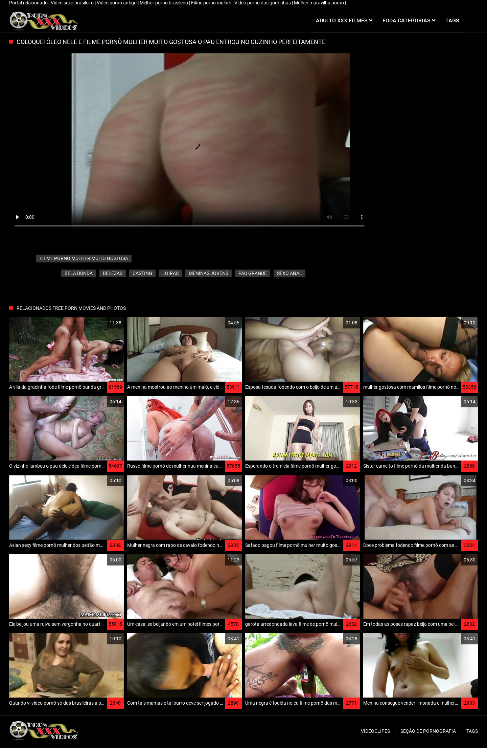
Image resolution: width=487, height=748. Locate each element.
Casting (142, 273)
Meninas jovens (208, 273)
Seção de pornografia (428, 731)
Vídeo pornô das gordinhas (263, 2)
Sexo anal (289, 273)
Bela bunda (79, 273)
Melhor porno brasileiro (164, 2)
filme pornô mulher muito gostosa (84, 258)
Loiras (170, 273)
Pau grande (252, 273)
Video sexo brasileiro (73, 2)
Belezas (112, 273)
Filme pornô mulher (211, 2)
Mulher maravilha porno (319, 2)
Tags (472, 731)
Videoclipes (375, 731)
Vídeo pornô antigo (117, 2)
